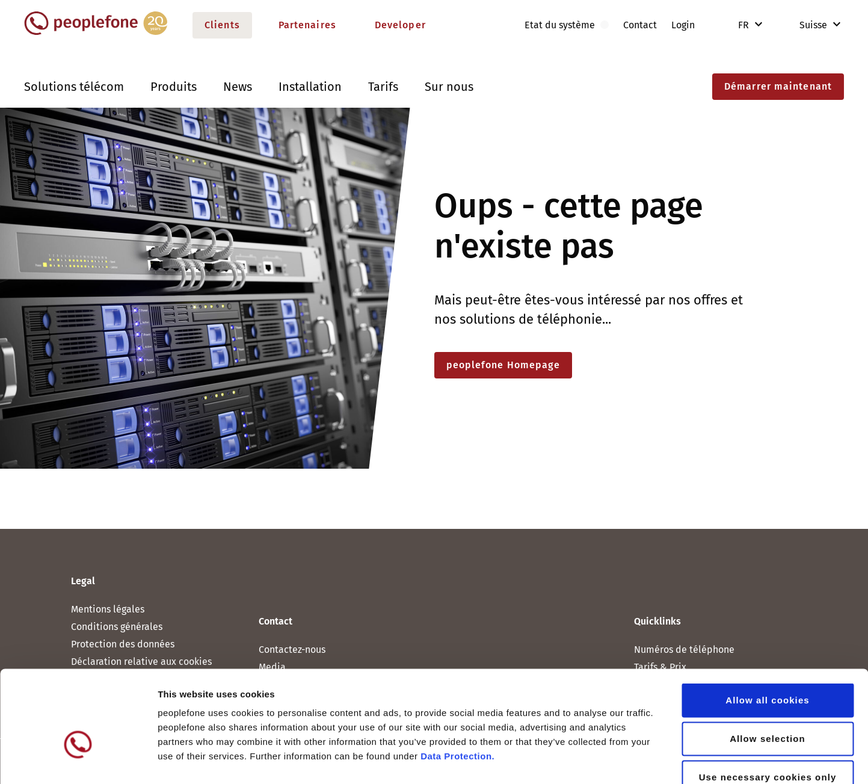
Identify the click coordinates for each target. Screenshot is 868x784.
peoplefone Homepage (503, 365)
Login (683, 25)
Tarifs (383, 86)
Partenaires (307, 25)
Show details (631, 760)
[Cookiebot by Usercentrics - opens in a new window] (78, 761)
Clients (222, 25)
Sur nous (449, 86)
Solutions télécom (74, 86)
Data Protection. (457, 684)
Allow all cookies (767, 628)
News (237, 86)
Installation (310, 86)
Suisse (805, 25)
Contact (640, 25)
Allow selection (767, 666)
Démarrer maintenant (778, 86)
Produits (173, 86)
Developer (400, 25)
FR (744, 25)
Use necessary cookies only (768, 705)
